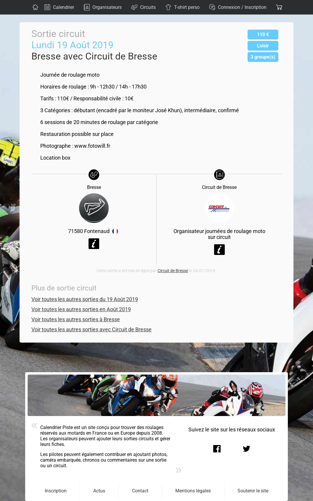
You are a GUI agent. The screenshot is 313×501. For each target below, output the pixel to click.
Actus (99, 491)
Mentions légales (193, 491)
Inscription (56, 491)
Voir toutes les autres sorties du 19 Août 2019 (84, 299)
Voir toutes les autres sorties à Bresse (75, 319)
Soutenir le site (252, 491)
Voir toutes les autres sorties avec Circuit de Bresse (91, 330)
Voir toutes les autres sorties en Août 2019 (81, 309)
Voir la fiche (94, 243)
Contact (140, 491)
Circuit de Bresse (173, 270)
